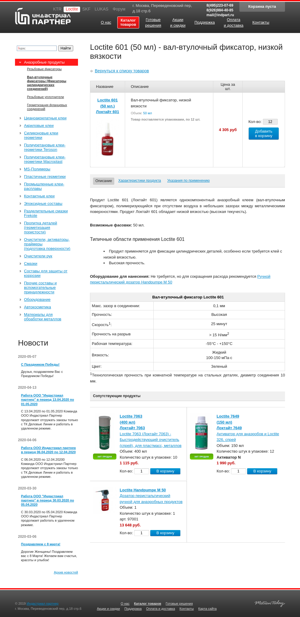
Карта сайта (207, 608)
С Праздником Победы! (40, 364)
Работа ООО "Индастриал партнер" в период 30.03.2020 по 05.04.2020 (47, 500)
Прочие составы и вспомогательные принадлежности (40, 287)
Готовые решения (179, 603)
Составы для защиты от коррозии (46, 273)
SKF (86, 9)
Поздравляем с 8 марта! (40, 544)
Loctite (72, 9)
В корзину (165, 471)
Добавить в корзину (263, 133)
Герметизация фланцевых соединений (47, 107)
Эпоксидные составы (43, 203)
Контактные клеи (39, 196)
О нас (125, 603)
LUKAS (101, 9)
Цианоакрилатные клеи (45, 118)
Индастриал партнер (43, 16)
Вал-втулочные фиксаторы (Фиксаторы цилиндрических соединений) (46, 83)
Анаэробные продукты (44, 62)
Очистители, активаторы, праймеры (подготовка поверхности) (47, 244)
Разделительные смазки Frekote (46, 213)
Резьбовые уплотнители (45, 97)
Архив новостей (66, 572)
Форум (118, 9)
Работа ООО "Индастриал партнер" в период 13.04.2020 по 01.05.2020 (47, 400)
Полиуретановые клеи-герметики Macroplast (44, 159)
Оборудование (37, 299)
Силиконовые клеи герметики (41, 135)
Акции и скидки (108, 608)
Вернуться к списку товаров (122, 70)
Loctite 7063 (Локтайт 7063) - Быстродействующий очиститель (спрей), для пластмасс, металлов (151, 440)
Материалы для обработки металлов (42, 316)
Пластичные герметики (45, 176)
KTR (57, 9)
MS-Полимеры (37, 169)
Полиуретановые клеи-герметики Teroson (44, 147)
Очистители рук (38, 256)
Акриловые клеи (39, 125)
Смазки (30, 263)
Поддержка (133, 608)
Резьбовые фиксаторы (44, 69)
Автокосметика (37, 307)
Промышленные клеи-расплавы (44, 186)
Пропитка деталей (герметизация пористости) (40, 227)
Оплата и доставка (160, 608)
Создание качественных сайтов (269, 602)
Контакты (186, 608)
